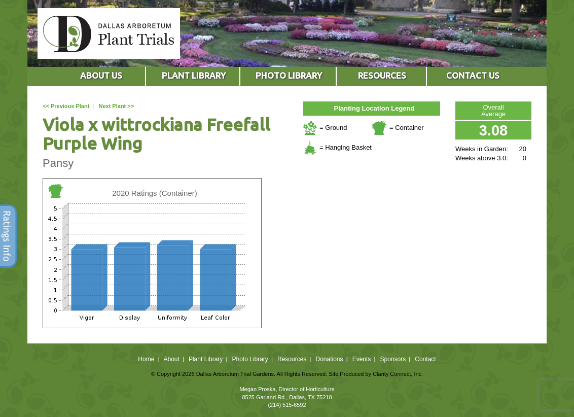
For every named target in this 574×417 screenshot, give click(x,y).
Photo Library (250, 359)
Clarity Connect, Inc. (398, 374)
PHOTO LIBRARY (289, 75)
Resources (291, 359)
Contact (425, 359)
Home (146, 359)
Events (361, 359)
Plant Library (206, 359)
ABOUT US (101, 75)
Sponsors (393, 359)
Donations (329, 359)
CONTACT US (472, 75)
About (171, 359)
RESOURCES (382, 75)
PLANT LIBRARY (194, 75)
